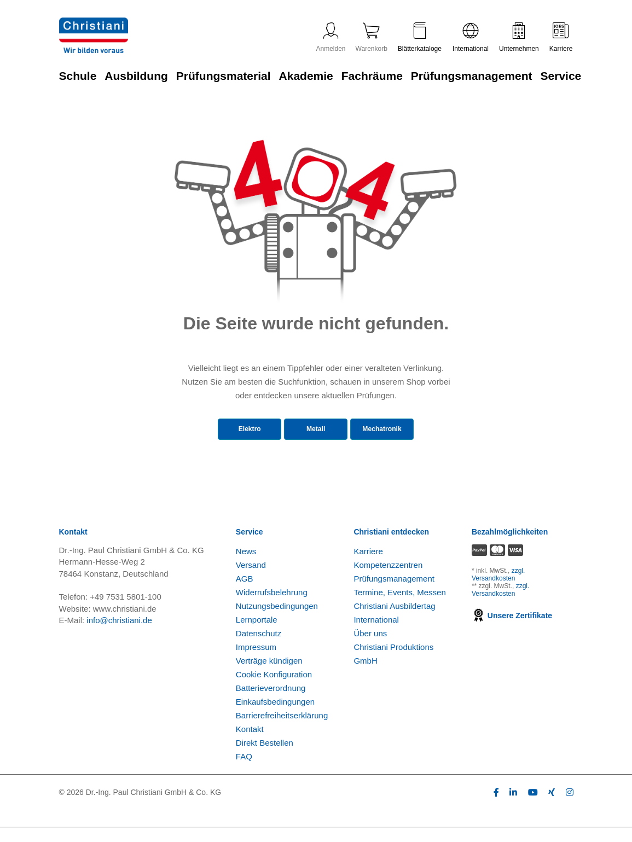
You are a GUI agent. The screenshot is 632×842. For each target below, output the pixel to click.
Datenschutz (258, 647)
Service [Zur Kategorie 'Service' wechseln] (561, 75)
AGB (244, 592)
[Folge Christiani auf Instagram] (569, 806)
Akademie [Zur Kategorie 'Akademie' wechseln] (306, 75)
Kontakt (250, 743)
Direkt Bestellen (264, 757)
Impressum (256, 661)
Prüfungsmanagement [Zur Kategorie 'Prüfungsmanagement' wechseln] (471, 75)
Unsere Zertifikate (512, 630)
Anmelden (331, 37)
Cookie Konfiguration (274, 688)
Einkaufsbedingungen (275, 716)
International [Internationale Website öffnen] (376, 633)
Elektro (236, 431)
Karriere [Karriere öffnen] (367, 565)
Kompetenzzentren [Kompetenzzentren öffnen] (387, 579)
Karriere (561, 37)
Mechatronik (385, 431)
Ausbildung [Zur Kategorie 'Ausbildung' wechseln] (136, 75)
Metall (309, 431)
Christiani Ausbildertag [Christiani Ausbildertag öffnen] (394, 620)
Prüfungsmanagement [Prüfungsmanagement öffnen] (393, 592)
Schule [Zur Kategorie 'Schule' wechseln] (78, 75)
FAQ (244, 770)
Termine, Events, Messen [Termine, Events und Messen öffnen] (399, 606)
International (471, 37)
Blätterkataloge (420, 37)
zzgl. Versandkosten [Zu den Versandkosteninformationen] (498, 589)
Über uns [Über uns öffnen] (370, 647)
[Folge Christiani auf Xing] (551, 806)
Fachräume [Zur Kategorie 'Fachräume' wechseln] (372, 75)
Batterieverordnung (271, 702)
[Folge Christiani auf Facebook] (496, 806)
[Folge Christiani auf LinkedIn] (513, 806)
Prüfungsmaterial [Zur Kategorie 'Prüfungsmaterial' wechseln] (223, 75)
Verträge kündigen (269, 675)
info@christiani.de (119, 635)
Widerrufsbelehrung (272, 606)
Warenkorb (371, 37)
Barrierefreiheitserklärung (282, 729)
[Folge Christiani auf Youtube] (533, 806)
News (246, 565)
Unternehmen (519, 37)
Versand (251, 579)
